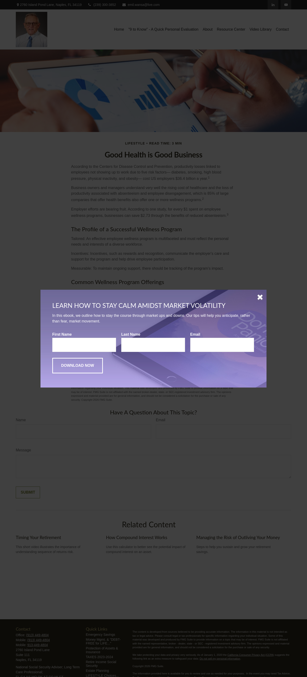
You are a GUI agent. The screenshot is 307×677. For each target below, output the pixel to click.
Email (195, 334)
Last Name (130, 334)
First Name (62, 334)
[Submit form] (77, 365)
